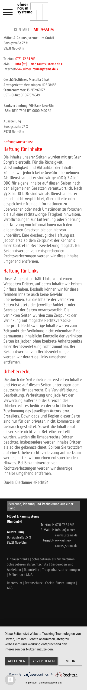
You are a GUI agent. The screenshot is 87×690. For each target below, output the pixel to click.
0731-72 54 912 (25, 59)
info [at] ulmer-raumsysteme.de (37, 64)
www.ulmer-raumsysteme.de (35, 69)
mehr (70, 661)
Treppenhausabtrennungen (61, 570)
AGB (10, 588)
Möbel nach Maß (20, 575)
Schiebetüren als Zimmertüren (53, 559)
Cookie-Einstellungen (60, 583)
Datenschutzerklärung (50, 682)
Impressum (14, 583)
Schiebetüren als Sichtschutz (27, 564)
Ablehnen (17, 661)
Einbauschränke (18, 559)
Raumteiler (31, 570)
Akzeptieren (43, 661)
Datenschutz (33, 583)
